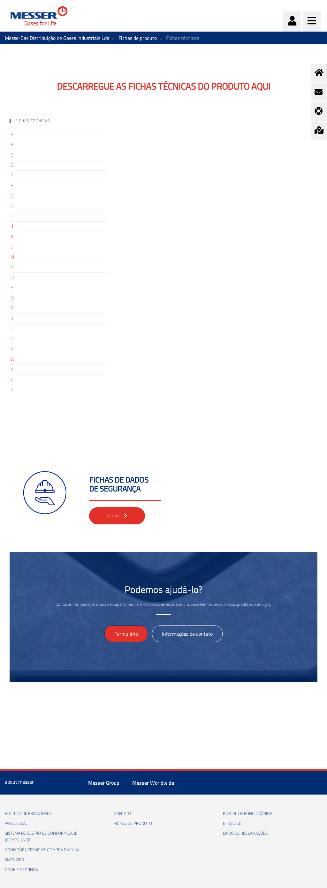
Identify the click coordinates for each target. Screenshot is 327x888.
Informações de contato (187, 634)
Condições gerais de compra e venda (42, 850)
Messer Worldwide (153, 783)
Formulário (126, 634)
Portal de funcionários (247, 813)
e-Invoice (232, 823)
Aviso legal (16, 823)
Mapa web (14, 860)
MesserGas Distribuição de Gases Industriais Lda (57, 38)
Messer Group (103, 783)
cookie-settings (21, 870)
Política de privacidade (28, 813)
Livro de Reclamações (245, 833)
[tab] (58, 121)
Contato (122, 813)
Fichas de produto (137, 38)
